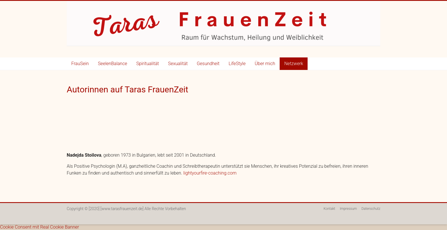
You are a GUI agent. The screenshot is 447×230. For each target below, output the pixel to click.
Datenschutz (370, 209)
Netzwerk (293, 63)
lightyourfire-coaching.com (210, 173)
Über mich (265, 63)
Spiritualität (147, 63)
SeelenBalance (112, 63)
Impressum (348, 209)
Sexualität (178, 63)
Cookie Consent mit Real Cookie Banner (39, 227)
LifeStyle (237, 63)
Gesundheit (208, 63)
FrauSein (80, 63)
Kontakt (329, 209)
